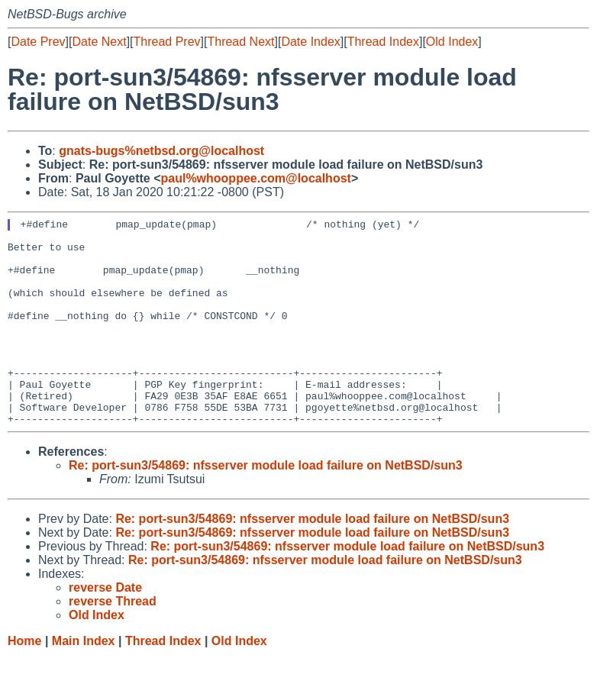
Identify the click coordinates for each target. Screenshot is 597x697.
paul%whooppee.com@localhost (255, 178)
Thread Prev (167, 41)
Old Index (452, 41)
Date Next (99, 41)
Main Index (83, 682)
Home (24, 682)
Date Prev (38, 41)
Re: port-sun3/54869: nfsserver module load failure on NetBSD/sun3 (266, 506)
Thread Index (383, 41)
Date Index (310, 41)
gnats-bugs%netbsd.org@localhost (161, 150)
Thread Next (240, 41)
